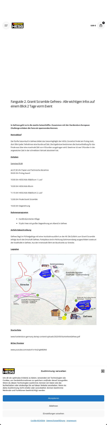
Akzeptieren (53, 398)
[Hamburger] (6, 25)
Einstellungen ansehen (53, 413)
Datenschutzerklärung (55, 421)
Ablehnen (53, 406)
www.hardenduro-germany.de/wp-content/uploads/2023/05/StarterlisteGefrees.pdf (45, 336)
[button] (102, 371)
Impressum (71, 421)
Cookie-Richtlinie (38, 421)
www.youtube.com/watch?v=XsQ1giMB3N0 (29, 349)
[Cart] (101, 25)
